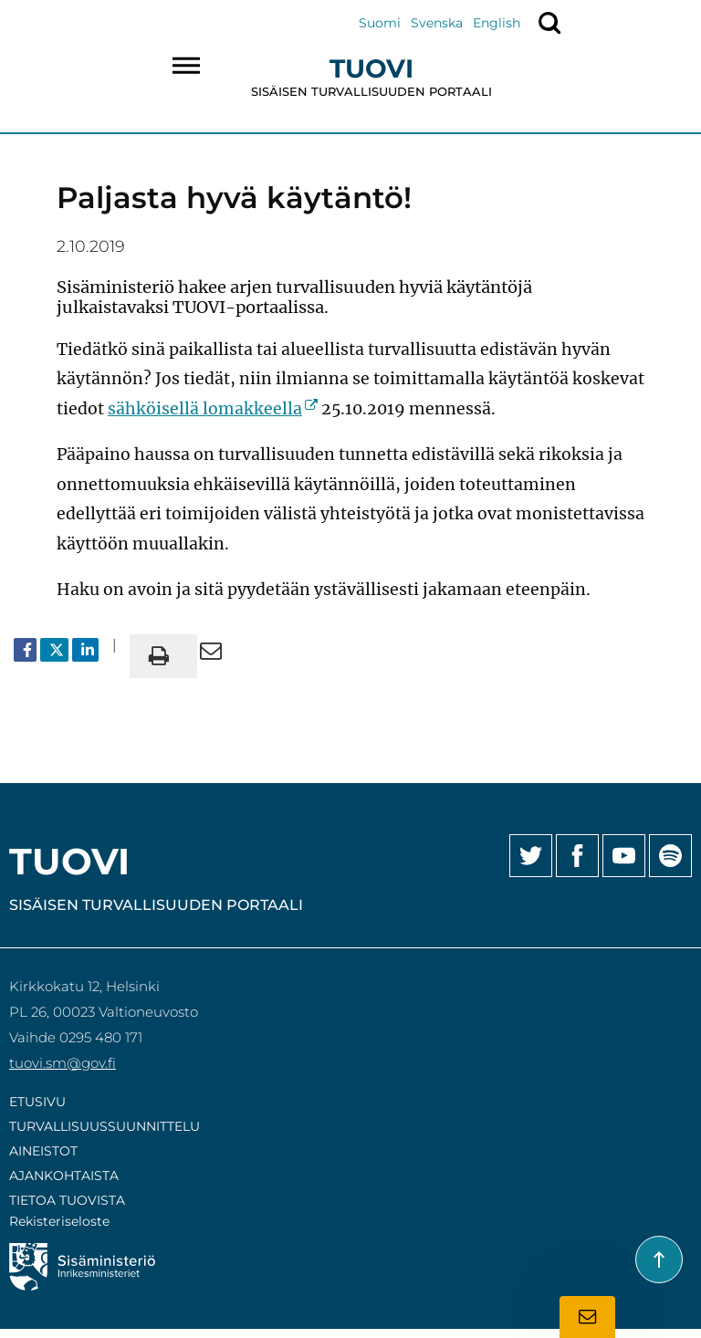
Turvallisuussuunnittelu (104, 1126)
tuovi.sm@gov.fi (62, 1062)
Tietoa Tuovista (67, 1200)
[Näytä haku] (549, 23)
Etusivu (37, 1101)
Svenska (437, 23)
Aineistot (43, 1151)
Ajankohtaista (64, 1175)
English (496, 23)
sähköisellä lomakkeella (213, 409)
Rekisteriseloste (59, 1221)
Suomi (380, 23)
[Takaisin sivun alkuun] (659, 1259)
